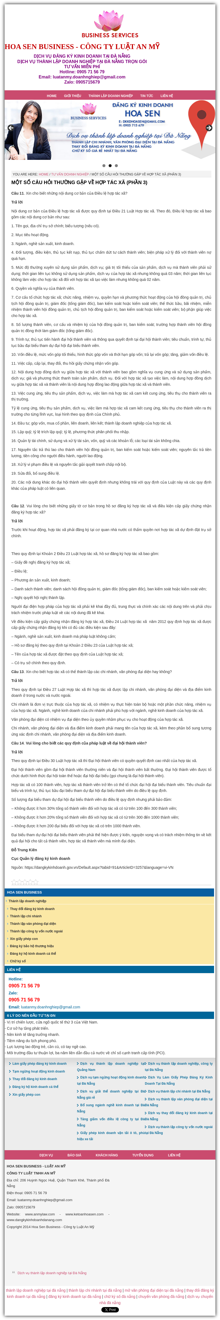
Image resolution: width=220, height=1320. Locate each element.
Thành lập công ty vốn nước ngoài (36, 931)
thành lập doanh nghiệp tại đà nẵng (35, 1290)
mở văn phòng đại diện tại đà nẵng (154, 1290)
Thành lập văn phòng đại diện (33, 924)
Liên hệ (174, 1155)
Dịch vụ (46, 1155)
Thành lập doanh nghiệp (27, 901)
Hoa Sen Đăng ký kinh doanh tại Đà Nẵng (110, 24)
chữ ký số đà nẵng (119, 1296)
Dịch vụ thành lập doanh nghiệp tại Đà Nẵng (52, 1273)
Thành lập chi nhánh (26, 916)
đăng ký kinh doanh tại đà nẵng (74, 1296)
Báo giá (74, 1155)
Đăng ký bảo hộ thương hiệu (32, 946)
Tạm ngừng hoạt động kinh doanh (38, 1071)
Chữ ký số (18, 961)
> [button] (209, 128)
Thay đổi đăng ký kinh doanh (32, 909)
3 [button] (116, 165)
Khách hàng (107, 1155)
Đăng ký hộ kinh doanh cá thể (33, 954)
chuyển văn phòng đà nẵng (161, 1296)
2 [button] (110, 165)
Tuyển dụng (143, 1155)
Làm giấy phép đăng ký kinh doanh (39, 1064)
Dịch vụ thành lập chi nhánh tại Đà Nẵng (179, 1091)
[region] (110, 130)
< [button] (11, 128)
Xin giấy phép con (24, 939)
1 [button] (103, 165)
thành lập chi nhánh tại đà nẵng (95, 1290)
